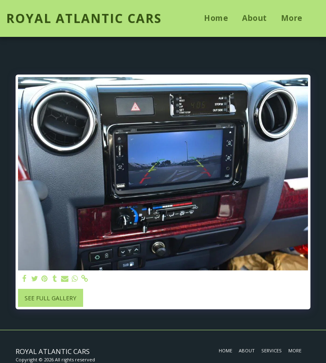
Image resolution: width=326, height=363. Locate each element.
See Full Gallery (50, 298)
